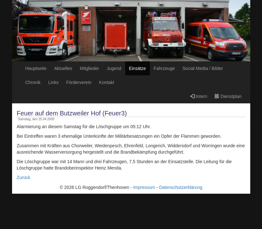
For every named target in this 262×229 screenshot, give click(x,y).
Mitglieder (89, 68)
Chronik (33, 82)
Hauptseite (36, 68)
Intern (198, 96)
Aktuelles (63, 68)
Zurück (23, 177)
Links (53, 82)
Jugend (114, 68)
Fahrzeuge (164, 68)
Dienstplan (228, 96)
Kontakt (106, 82)
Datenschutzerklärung (180, 187)
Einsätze (137, 68)
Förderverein (78, 82)
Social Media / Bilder (203, 68)
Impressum (144, 187)
